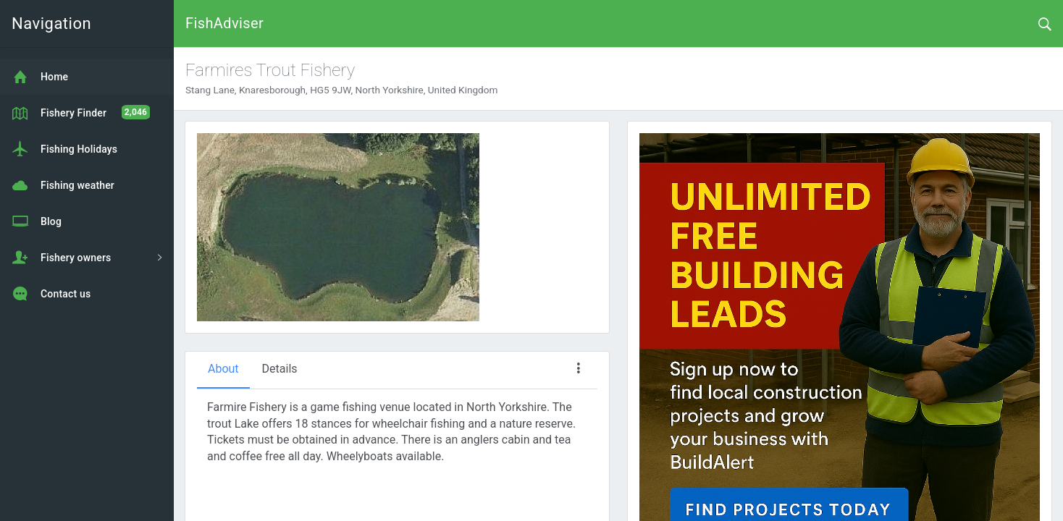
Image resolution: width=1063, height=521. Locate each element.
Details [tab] (280, 369)
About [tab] (223, 369)
